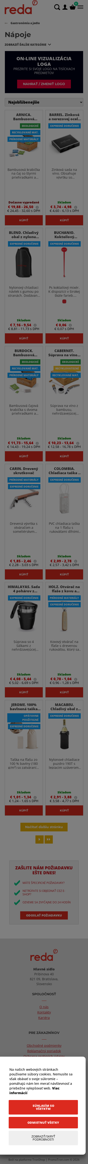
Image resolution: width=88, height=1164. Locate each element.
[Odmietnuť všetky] (43, 1122)
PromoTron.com (58, 1160)
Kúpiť (23, 220)
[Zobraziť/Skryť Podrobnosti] (43, 1138)
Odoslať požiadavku (44, 915)
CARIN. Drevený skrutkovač (24, 470)
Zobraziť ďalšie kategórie (25, 45)
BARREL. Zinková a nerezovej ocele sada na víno (64, 118)
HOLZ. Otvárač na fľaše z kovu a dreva (64, 590)
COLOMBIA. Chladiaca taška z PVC (64, 472)
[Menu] (80, 7)
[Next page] (39, 839)
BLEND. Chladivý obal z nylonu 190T (23, 236)
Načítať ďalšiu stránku (44, 827)
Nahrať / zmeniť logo (44, 84)
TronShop (38, 1160)
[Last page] (49, 839)
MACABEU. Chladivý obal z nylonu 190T (64, 708)
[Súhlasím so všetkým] (43, 1107)
